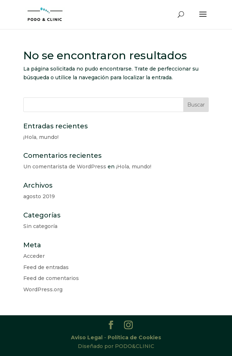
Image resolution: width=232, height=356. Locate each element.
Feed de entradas (46, 267)
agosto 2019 (39, 196)
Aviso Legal (87, 337)
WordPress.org (43, 289)
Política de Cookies (134, 337)
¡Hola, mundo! (41, 137)
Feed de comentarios (51, 278)
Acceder (34, 256)
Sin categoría (40, 226)
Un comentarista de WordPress (64, 166)
